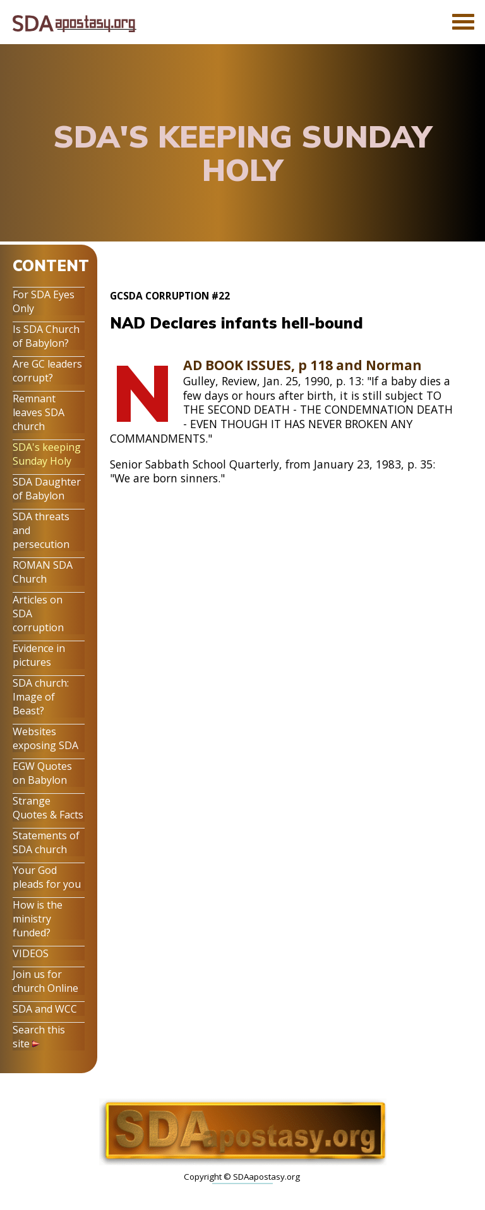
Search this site (39, 1036)
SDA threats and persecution (41, 530)
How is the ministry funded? (38, 918)
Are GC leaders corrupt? (47, 371)
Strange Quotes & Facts (48, 808)
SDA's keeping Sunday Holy (47, 454)
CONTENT (51, 265)
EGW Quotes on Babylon (42, 773)
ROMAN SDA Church (43, 572)
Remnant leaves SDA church (38, 412)
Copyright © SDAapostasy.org (242, 1176)
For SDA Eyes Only (44, 301)
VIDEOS (31, 953)
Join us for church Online (45, 981)
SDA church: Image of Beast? (41, 697)
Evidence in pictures (39, 655)
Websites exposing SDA (45, 738)
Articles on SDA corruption (38, 613)
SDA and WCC (45, 1009)
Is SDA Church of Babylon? (46, 336)
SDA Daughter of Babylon (47, 489)
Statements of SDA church (46, 842)
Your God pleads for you (47, 877)
